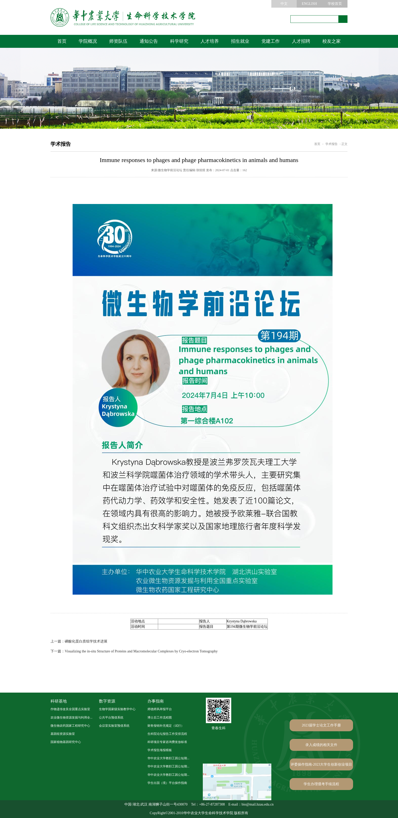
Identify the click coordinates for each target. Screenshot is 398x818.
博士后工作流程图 (159, 717)
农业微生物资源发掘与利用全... (71, 717)
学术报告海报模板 (159, 750)
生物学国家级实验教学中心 (117, 709)
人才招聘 (301, 41)
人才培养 (210, 41)
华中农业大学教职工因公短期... (168, 758)
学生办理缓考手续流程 (321, 784)
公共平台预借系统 (111, 717)
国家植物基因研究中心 (66, 742)
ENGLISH (309, 4)
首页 (62, 41)
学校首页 (335, 4)
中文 (284, 4)
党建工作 (270, 41)
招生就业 (240, 41)
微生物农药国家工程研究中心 (70, 725)
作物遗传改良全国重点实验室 (70, 709)
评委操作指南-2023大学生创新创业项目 (321, 764)
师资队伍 (118, 41)
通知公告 (149, 41)
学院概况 (88, 41)
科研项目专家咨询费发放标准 (167, 742)
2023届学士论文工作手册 (321, 725)
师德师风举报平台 (159, 709)
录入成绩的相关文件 (321, 745)
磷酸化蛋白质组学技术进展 (79, 641)
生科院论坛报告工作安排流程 (167, 734)
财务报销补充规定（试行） (165, 725)
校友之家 (331, 41)
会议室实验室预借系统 (114, 725)
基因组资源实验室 (63, 734)
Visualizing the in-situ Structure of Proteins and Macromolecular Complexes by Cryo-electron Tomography (134, 651)
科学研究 (179, 41)
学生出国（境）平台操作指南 (167, 783)
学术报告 (331, 144)
